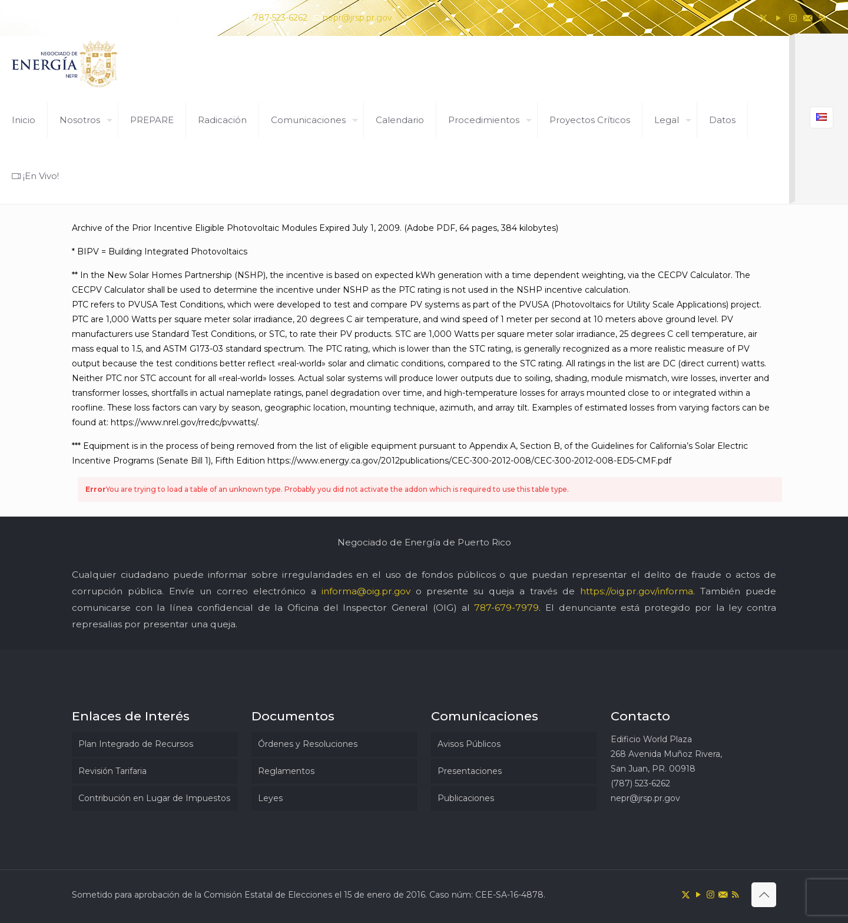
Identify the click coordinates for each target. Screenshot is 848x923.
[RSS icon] (822, 18)
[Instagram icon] (793, 18)
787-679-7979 (506, 607)
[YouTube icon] (778, 18)
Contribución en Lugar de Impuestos (154, 798)
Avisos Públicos (469, 744)
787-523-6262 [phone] (280, 17)
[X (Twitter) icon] (763, 18)
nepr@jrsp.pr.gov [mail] (357, 17)
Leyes (270, 798)
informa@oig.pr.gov (366, 591)
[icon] (807, 18)
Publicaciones (466, 798)
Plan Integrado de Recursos (135, 744)
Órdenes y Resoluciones (307, 744)
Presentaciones (470, 771)
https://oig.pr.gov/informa (636, 591)
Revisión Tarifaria (112, 771)
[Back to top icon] (763, 894)
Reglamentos (286, 771)
